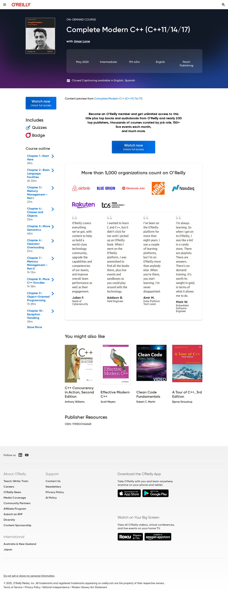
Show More (34, 327)
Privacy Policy (55, 492)
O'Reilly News (12, 492)
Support (52, 474)
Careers (9, 486)
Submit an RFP (13, 514)
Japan (8, 549)
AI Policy (51, 498)
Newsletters (53, 486)
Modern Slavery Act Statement (89, 587)
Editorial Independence (56, 587)
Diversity (9, 520)
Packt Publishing (186, 63)
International (14, 537)
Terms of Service (13, 587)
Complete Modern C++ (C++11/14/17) (118, 98)
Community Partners (17, 503)
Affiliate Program (15, 509)
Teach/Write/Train (16, 481)
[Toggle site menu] (4, 4)
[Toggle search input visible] (223, 4)
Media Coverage (15, 498)
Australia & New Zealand (20, 544)
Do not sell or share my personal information (29, 575)
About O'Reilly (15, 474)
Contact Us (53, 481)
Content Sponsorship (17, 525)
